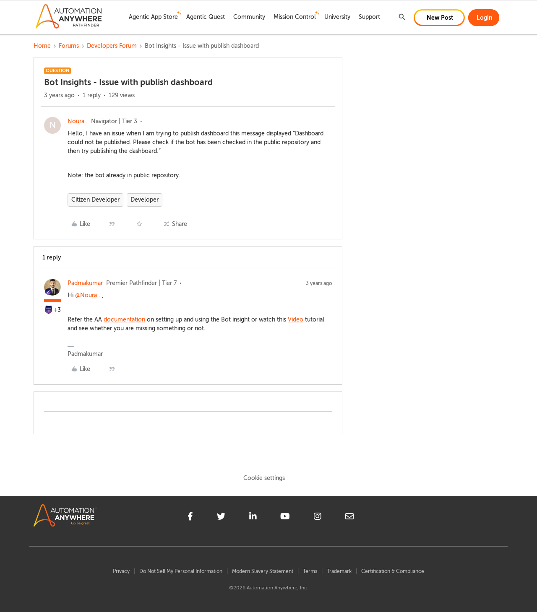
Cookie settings (264, 478)
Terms (310, 571)
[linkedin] (253, 518)
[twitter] (221, 518)
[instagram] (317, 518)
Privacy (121, 571)
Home (42, 46)
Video (295, 319)
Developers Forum (112, 46)
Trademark (339, 571)
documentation (124, 319)
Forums (69, 46)
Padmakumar (85, 283)
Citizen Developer (95, 200)
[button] (439, 17)
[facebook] (190, 518)
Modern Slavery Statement (262, 571)
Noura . (78, 121)
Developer (144, 200)
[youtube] (285, 518)
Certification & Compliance (392, 571)
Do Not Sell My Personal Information (180, 571)
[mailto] (349, 518)
